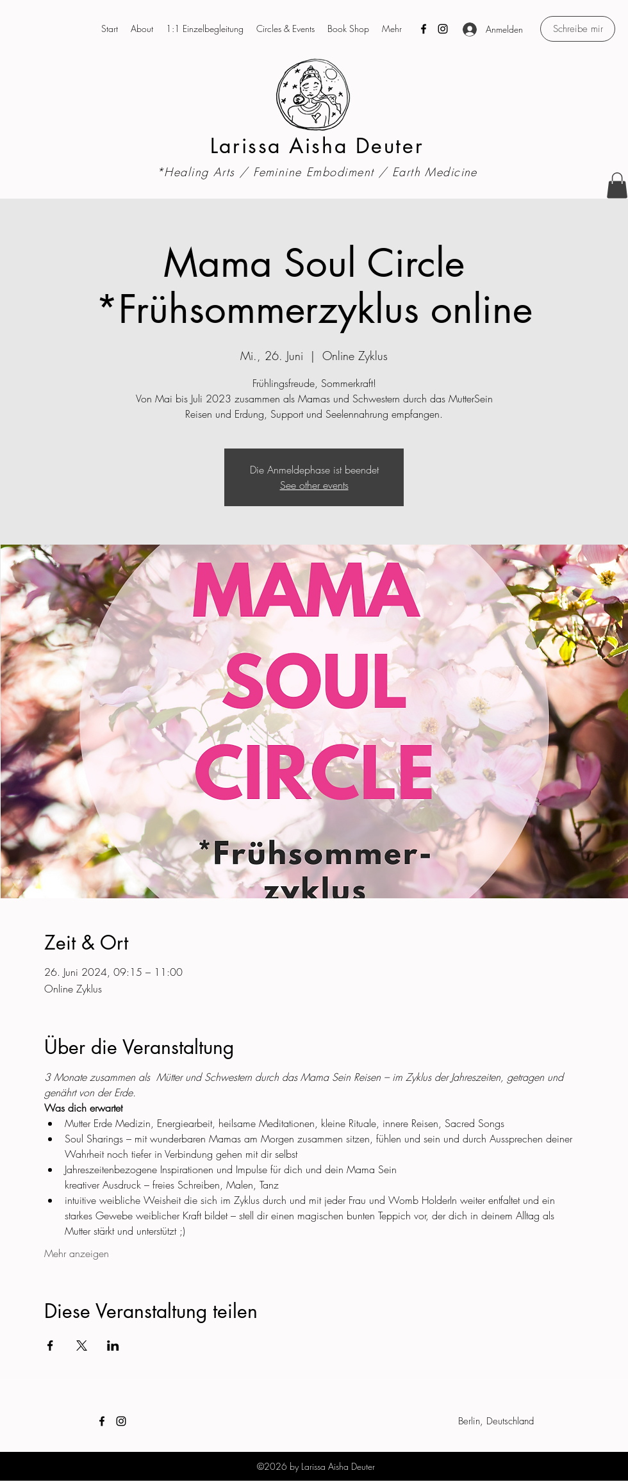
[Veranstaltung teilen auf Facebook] (50, 1345)
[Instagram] (442, 28)
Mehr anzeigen (76, 1253)
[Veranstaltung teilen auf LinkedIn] (113, 1345)
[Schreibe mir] (577, 29)
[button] (617, 185)
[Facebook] (423, 28)
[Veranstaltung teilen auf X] (82, 1345)
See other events (314, 485)
